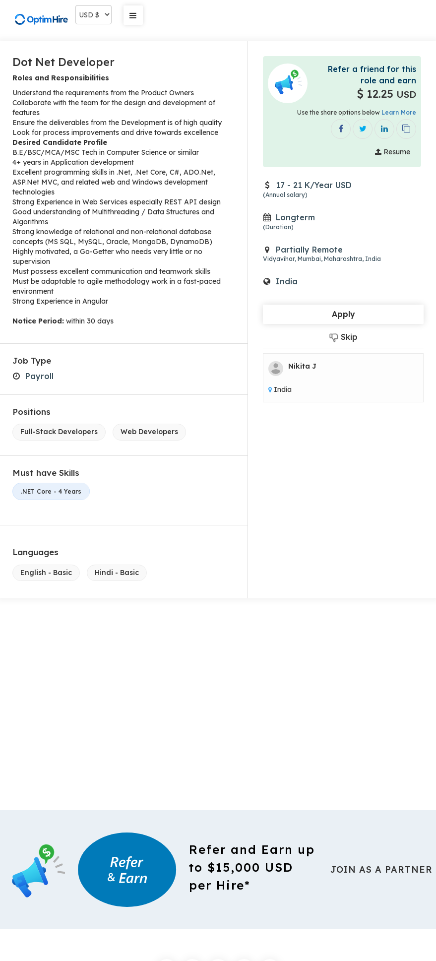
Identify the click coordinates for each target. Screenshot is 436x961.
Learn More (398, 112)
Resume (392, 151)
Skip (343, 337)
